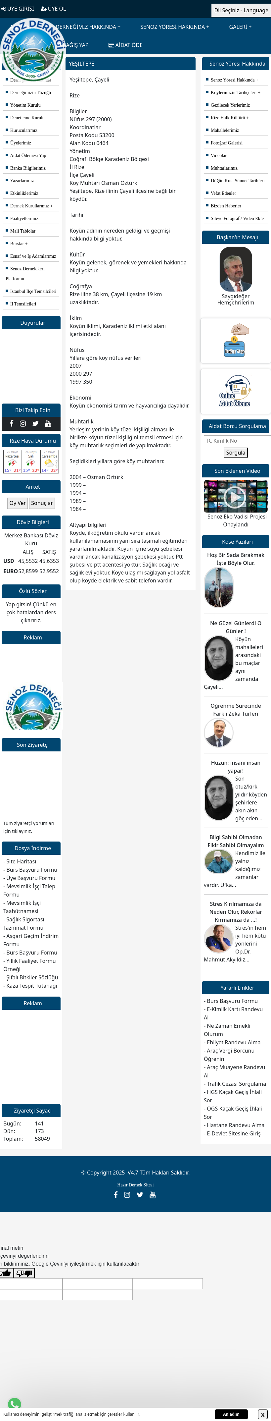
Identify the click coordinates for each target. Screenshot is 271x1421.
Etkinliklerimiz (22, 193)
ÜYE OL (53, 8)
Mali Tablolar (20, 231)
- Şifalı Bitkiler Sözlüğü (30, 977)
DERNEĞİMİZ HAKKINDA (86, 26)
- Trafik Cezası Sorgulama (235, 1083)
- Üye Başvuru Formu (29, 878)
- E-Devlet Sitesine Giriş (232, 1133)
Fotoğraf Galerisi (224, 142)
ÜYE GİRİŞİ (17, 8)
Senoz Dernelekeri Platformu (25, 273)
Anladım (231, 1414)
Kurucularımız (21, 130)
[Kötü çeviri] (24, 1273)
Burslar (15, 243)
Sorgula (236, 452)
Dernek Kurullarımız (27, 205)
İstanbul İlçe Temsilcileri (31, 291)
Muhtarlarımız (222, 168)
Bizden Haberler (223, 205)
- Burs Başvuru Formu (30, 869)
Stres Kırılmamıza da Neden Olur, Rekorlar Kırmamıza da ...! (235, 911)
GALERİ (238, 26)
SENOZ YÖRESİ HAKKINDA (172, 26)
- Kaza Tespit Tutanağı (30, 985)
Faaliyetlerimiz (22, 218)
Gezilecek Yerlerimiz (228, 105)
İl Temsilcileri (21, 303)
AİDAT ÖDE (126, 45)
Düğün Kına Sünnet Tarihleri (235, 180)
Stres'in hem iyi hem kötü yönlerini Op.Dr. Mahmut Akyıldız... (235, 943)
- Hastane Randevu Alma (234, 1125)
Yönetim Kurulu (23, 105)
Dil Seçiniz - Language (241, 10)
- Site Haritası (19, 861)
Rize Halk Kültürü (225, 117)
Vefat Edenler (221, 193)
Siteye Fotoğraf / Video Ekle (235, 218)
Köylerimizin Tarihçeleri (231, 92)
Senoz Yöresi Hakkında (230, 80)
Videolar (216, 155)
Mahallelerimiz (222, 130)
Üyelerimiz (18, 142)
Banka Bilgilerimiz (26, 168)
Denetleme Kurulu (25, 117)
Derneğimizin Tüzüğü (28, 92)
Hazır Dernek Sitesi (135, 1184)
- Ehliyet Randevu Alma (232, 1042)
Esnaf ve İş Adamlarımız (31, 256)
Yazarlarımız (20, 180)
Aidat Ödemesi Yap (26, 155)
